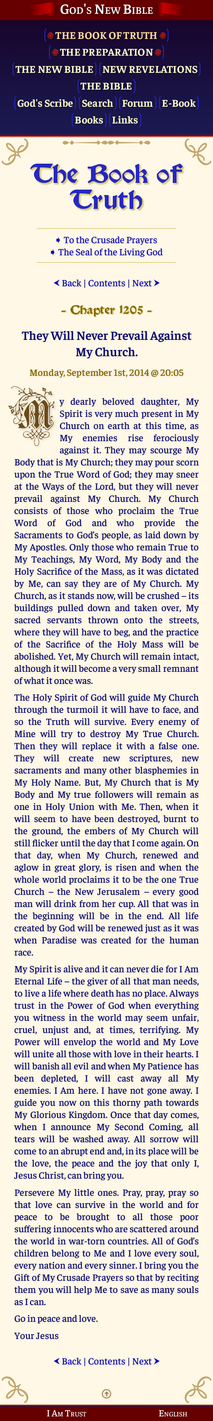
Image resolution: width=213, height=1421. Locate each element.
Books (89, 119)
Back (67, 282)
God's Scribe (45, 102)
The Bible (106, 85)
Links (125, 119)
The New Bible (55, 68)
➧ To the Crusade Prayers (106, 239)
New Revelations (150, 68)
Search (98, 102)
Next (146, 282)
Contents (106, 282)
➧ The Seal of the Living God (106, 251)
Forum (137, 102)
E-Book (179, 102)
